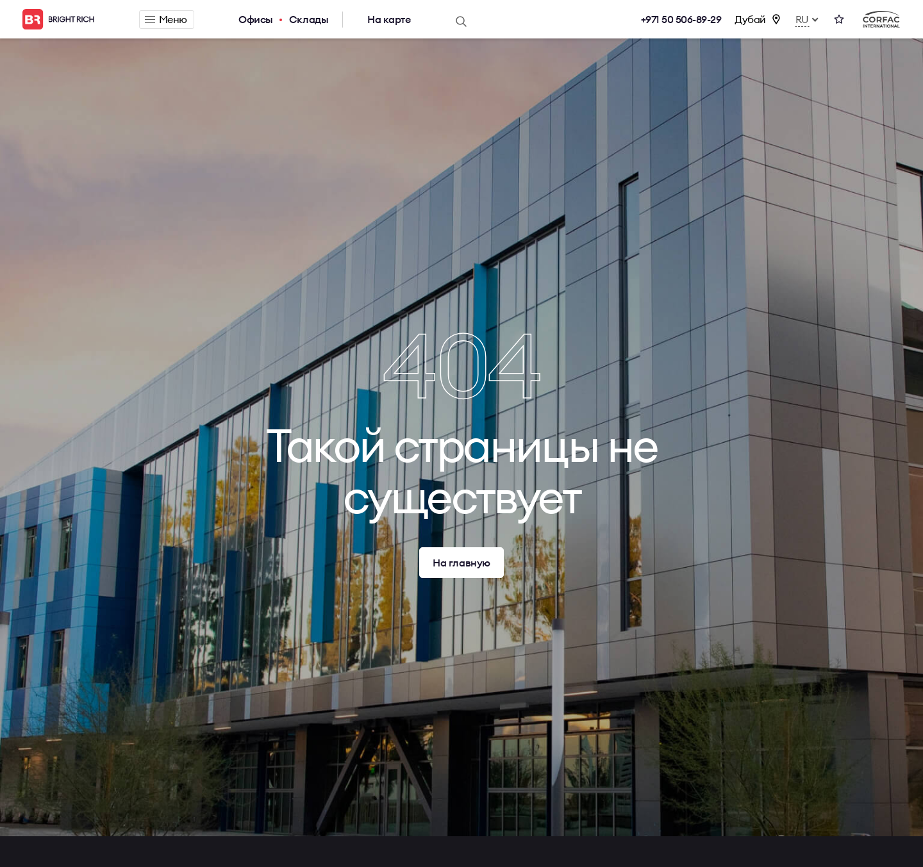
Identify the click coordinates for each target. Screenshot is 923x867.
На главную (461, 562)
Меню (166, 19)
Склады (308, 19)
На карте (388, 19)
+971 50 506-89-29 (681, 19)
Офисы (255, 19)
